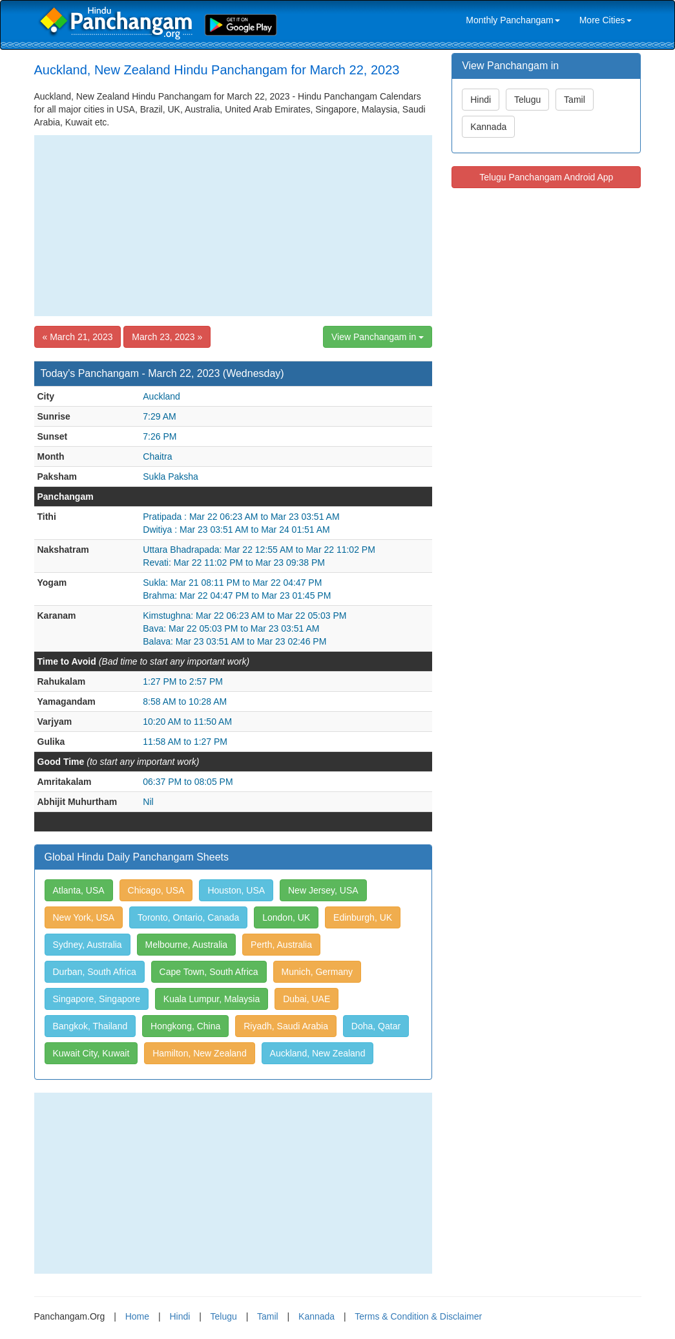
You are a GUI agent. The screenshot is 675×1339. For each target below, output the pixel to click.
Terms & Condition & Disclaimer (418, 1316)
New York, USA (84, 917)
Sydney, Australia (87, 944)
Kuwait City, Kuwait (91, 1053)
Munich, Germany (317, 972)
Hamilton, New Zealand (199, 1053)
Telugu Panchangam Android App (546, 177)
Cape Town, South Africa (209, 972)
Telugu (527, 99)
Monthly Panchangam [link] (512, 20)
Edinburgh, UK (362, 917)
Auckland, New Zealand (318, 1053)
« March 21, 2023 (78, 337)
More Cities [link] (605, 20)
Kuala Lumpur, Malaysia (211, 999)
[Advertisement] (233, 225)
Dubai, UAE (306, 999)
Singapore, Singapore (96, 999)
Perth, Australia (281, 944)
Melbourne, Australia (186, 944)
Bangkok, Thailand (90, 1026)
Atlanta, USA (79, 890)
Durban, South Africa (94, 972)
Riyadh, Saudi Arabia (286, 1026)
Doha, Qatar (375, 1026)
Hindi (480, 99)
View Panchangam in (377, 337)
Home (137, 1316)
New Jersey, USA (323, 890)
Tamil (574, 99)
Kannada (488, 127)
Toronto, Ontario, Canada (188, 917)
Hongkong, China (185, 1026)
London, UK (286, 917)
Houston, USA (236, 890)
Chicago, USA (156, 890)
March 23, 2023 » (167, 337)
